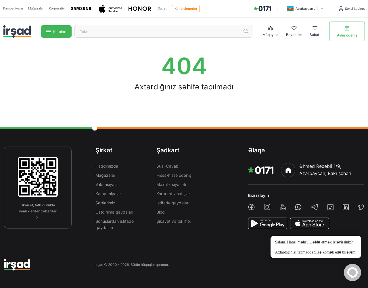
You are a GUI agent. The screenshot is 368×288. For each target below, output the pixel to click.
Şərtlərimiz (105, 202)
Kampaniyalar (13, 8)
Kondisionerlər (186, 9)
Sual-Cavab (167, 166)
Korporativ (57, 8)
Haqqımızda (106, 166)
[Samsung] (82, 8)
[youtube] (283, 207)
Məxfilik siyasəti (171, 184)
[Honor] (140, 8)
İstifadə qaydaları (172, 202)
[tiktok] (330, 207)
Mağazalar (36, 8)
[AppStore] (309, 223)
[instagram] (267, 207)
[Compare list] (270, 31)
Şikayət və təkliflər (173, 221)
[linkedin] (346, 207)
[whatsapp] (298, 207)
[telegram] (314, 207)
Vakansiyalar (107, 184)
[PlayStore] (267, 223)
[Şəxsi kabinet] (352, 8)
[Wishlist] (294, 31)
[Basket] (314, 31)
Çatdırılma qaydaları (114, 212)
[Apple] (111, 9)
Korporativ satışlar (173, 193)
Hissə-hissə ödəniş (173, 175)
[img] (262, 8)
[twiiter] (361, 207)
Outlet (162, 8)
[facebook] (251, 207)
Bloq (160, 212)
